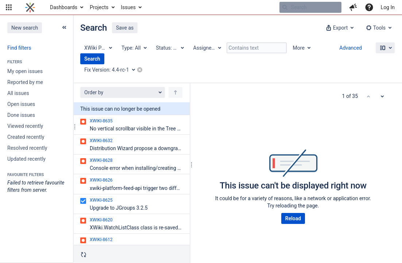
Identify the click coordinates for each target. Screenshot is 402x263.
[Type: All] (133, 47)
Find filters (19, 48)
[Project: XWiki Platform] (97, 47)
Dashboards (63, 7)
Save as (125, 28)
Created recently (25, 137)
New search (24, 28)
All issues (18, 93)
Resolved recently (27, 148)
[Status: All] (169, 47)
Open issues (21, 104)
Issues (128, 7)
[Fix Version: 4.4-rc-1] (112, 69)
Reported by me (25, 82)
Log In (388, 7)
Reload (293, 218)
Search (92, 59)
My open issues (25, 71)
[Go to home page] (30, 7)
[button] (9, 7)
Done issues (21, 115)
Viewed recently (25, 126)
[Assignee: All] (206, 47)
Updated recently (26, 159)
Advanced (350, 48)
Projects (99, 7)
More (299, 48)
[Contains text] (257, 47)
